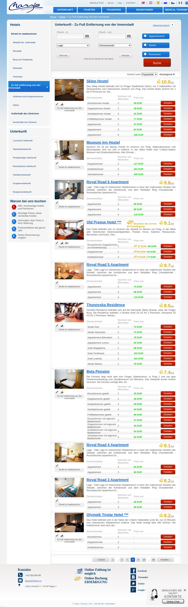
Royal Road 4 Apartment (108, 445)
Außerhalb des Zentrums (25, 113)
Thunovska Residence (106, 305)
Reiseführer (144, 9)
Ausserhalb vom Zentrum (25, 122)
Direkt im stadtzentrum (24, 33)
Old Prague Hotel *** (104, 222)
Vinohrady (17, 76)
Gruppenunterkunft (22, 183)
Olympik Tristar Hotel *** (107, 515)
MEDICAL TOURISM (176, 9)
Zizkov (16, 105)
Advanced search (161, 25)
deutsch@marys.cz (33, 581)
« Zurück (101, 560)
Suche (157, 63)
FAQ (120, 3)
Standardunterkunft (22, 149)
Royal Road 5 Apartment (108, 265)
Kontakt (131, 3)
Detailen (168, 103)
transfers (114, 9)
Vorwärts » (165, 560)
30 (153, 560)
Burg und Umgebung (23, 59)
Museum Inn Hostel (103, 142)
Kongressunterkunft (22, 192)
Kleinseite (17, 68)
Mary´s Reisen (81, 603)
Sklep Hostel (97, 81)
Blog (111, 3)
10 (144, 560)
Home (53, 16)
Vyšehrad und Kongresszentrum (28, 96)
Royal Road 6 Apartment (108, 182)
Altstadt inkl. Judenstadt (24, 42)
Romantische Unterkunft (24, 166)
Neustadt (17, 51)
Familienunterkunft (21, 175)
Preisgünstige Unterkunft (24, 157)
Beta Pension (98, 371)
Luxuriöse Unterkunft (23, 140)
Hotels (62, 16)
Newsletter (97, 3)
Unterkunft (65, 9)
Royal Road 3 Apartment (108, 480)
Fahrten (89, 9)
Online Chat (173, 601)
